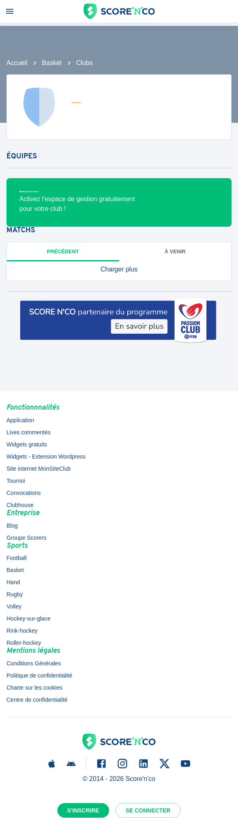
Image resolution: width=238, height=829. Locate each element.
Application (20, 420)
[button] (119, 269)
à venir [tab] (174, 251)
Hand (13, 582)
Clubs (84, 62)
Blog (12, 525)
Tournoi (15, 481)
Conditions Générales (33, 663)
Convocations (23, 493)
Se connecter (148, 810)
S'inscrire (83, 810)
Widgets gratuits (26, 444)
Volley (13, 606)
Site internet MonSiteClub (38, 468)
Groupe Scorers (26, 537)
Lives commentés (28, 432)
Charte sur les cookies (34, 687)
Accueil (16, 62)
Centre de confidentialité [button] (36, 699)
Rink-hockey (22, 630)
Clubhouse (20, 505)
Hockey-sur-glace (28, 618)
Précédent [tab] (63, 251)
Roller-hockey (23, 643)
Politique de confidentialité (39, 675)
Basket (52, 62)
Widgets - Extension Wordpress (46, 456)
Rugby (14, 594)
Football (16, 558)
